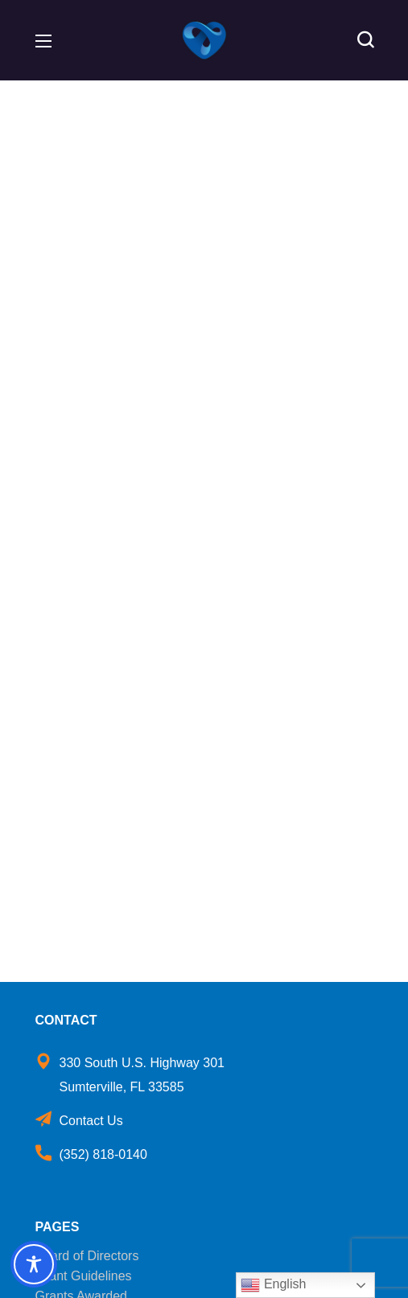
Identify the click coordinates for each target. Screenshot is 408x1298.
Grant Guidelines (83, 1276)
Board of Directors (87, 1256)
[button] (365, 40)
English (273, 1285)
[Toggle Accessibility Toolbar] (34, 1264)
